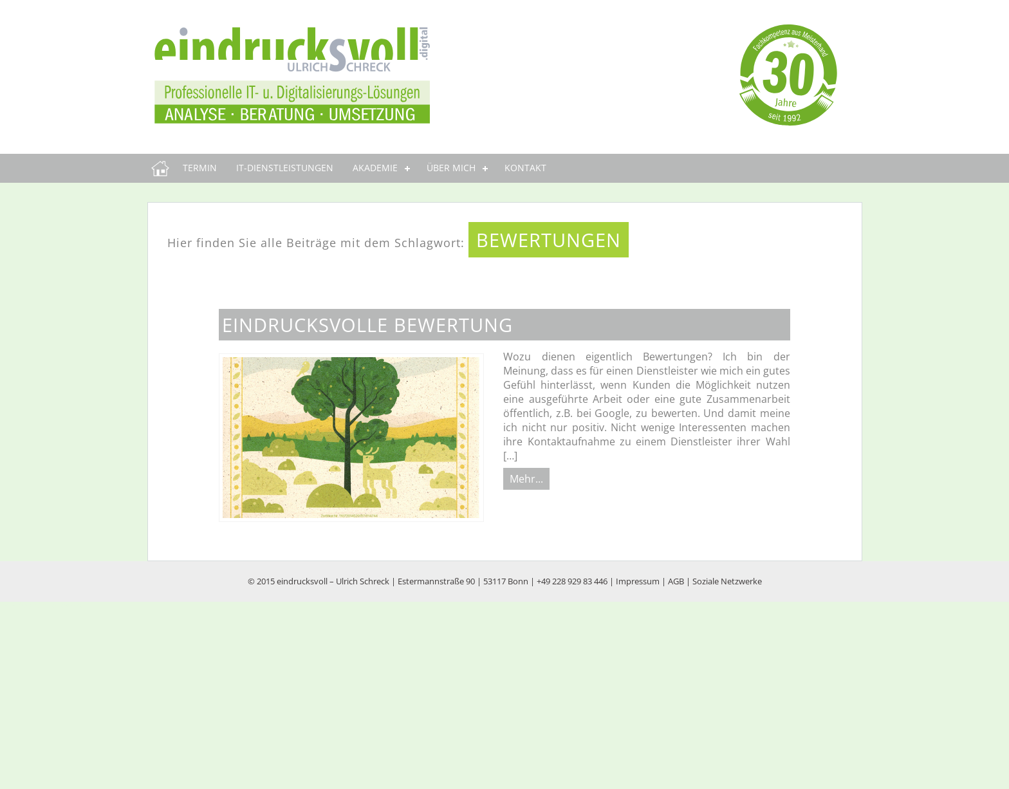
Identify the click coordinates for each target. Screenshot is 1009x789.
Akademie (375, 168)
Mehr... (526, 479)
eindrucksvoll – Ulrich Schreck (333, 581)
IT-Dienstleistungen (284, 168)
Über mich (451, 168)
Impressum (638, 581)
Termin (200, 168)
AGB (676, 581)
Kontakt (525, 168)
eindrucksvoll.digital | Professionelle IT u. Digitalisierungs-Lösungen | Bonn (163, 168)
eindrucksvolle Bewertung (367, 324)
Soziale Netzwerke (727, 581)
